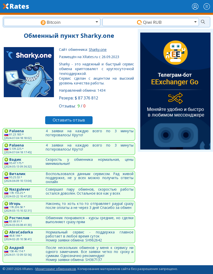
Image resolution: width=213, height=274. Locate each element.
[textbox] (52, 22)
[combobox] (52, 22)
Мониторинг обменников (55, 268)
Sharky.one (98, 49)
